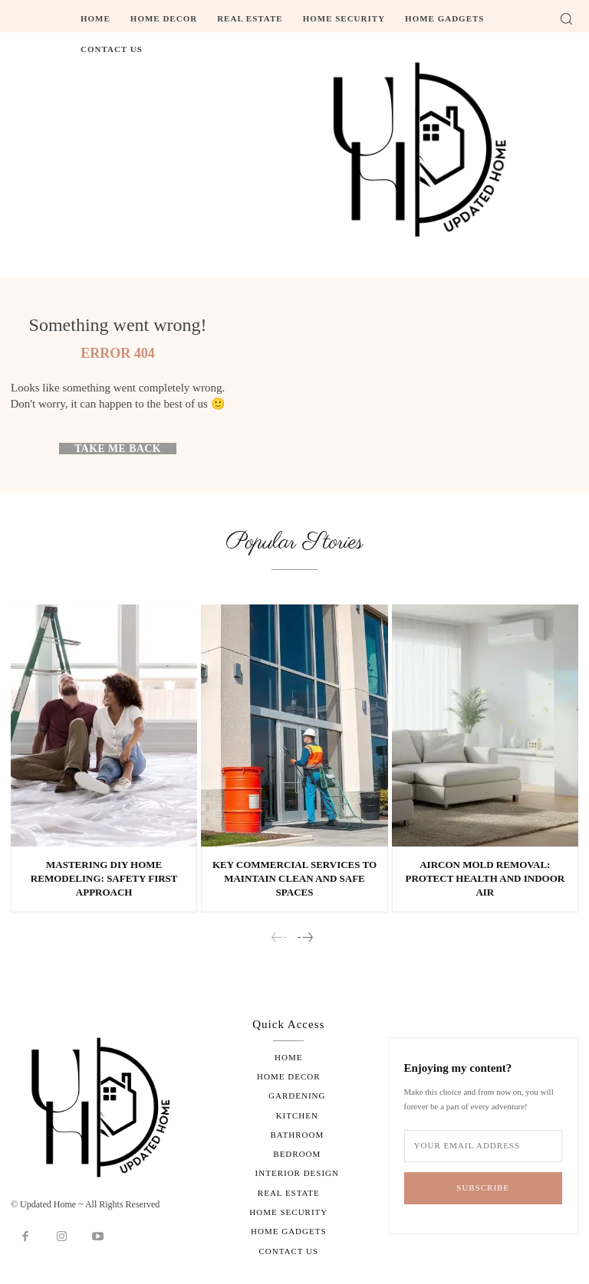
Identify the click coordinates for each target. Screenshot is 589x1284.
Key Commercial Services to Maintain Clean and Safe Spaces (294, 878)
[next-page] (304, 937)
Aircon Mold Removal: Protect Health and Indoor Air (484, 878)
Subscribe (482, 1188)
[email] (483, 1146)
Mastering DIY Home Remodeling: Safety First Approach (104, 878)
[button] (566, 18)
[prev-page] (279, 937)
